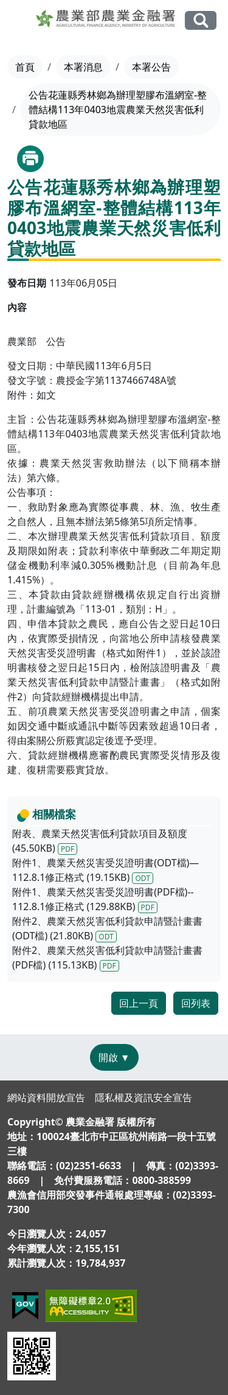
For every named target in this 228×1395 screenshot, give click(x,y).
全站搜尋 (200, 20)
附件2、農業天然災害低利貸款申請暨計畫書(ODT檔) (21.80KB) (107, 928)
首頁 (25, 67)
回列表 (195, 1003)
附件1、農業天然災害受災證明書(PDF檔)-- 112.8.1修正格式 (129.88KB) (103, 899)
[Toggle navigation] (19, 20)
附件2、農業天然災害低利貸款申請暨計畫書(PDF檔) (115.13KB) (107, 958)
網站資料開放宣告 (46, 1097)
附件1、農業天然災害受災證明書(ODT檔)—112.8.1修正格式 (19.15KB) (105, 870)
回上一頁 (138, 1003)
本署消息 (83, 67)
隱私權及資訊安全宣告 (143, 1097)
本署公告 (151, 67)
